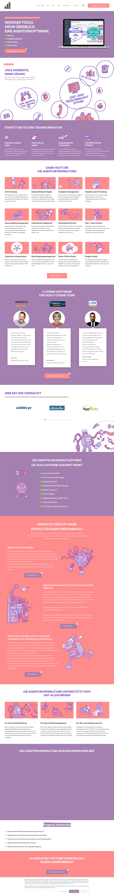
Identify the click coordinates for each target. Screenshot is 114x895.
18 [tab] (65, 419)
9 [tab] (53, 419)
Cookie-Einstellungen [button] (63, 891)
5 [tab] (48, 419)
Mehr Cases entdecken (59, 375)
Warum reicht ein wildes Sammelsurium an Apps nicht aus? (24, 831)
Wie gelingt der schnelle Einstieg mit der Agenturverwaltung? (26, 835)
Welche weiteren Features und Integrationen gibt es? (23, 846)
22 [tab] (70, 419)
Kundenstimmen (34, 574)
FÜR (48, 5)
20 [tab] (67, 419)
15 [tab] (61, 419)
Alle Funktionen (58, 274)
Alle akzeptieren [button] (74, 891)
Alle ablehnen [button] (84, 891)
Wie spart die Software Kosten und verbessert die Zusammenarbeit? (28, 839)
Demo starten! (34, 673)
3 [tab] (46, 419)
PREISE (59, 5)
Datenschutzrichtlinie (68, 883)
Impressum (30, 883)
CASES (53, 5)
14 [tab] (60, 419)
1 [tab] (43, 419)
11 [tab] (56, 419)
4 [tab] (47, 419)
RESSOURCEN (66, 5)
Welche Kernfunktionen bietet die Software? (20, 843)
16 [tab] (62, 419)
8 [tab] (52, 419)
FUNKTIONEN (40, 5)
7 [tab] (51, 419)
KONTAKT (76, 5)
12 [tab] (57, 419)
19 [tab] (66, 419)
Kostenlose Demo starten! (98, 5)
